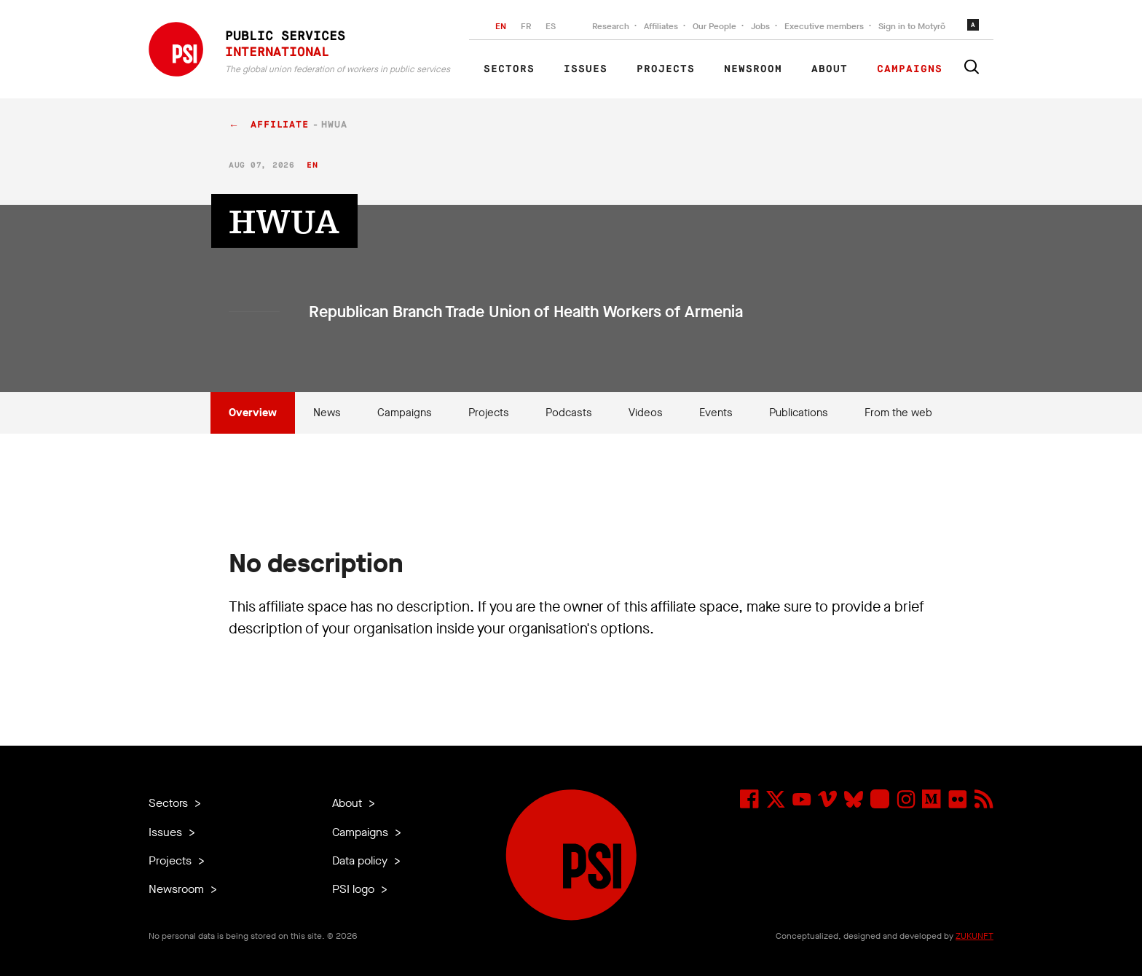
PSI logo (354, 889)
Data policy (361, 860)
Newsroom (753, 69)
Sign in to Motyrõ (911, 26)
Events (716, 412)
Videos (646, 412)
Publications (798, 412)
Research (610, 26)
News (327, 412)
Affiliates (661, 26)
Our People (714, 26)
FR (526, 26)
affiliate (280, 125)
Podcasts (569, 412)
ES (551, 26)
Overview (253, 412)
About (829, 69)
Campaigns (909, 69)
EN (500, 26)
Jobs (760, 26)
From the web (898, 412)
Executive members (824, 26)
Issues (585, 69)
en (312, 165)
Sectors (509, 69)
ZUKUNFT (974, 936)
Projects (666, 69)
